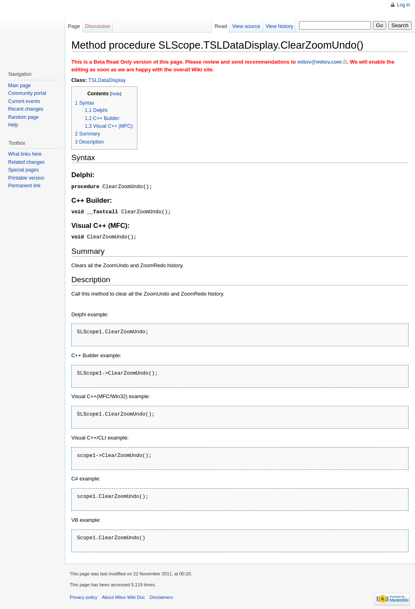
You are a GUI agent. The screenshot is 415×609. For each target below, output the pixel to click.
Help (13, 125)
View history (279, 26)
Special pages (23, 170)
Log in (403, 5)
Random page (23, 117)
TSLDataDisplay (107, 80)
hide (115, 93)
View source (246, 26)
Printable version (26, 178)
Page (74, 26)
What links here (25, 154)
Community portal (27, 93)
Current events (24, 101)
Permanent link (24, 186)
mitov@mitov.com (319, 62)
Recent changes (25, 109)
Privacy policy (83, 594)
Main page (19, 85)
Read (220, 26)
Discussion (97, 26)
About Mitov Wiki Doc (123, 594)
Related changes (26, 162)
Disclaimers (161, 594)
